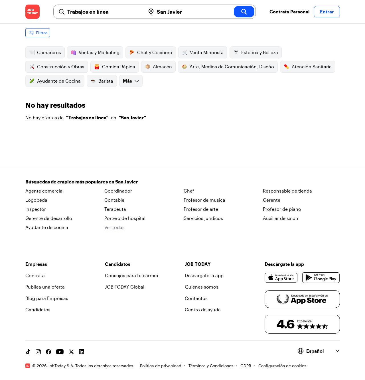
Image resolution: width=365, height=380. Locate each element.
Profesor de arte (201, 209)
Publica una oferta (45, 286)
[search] (244, 11)
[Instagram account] (38, 351)
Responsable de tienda (287, 190)
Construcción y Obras (56, 67)
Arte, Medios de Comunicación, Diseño (228, 67)
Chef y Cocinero (150, 52)
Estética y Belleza (255, 52)
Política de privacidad (160, 365)
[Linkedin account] (81, 351)
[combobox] (104, 12)
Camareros (45, 52)
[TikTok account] (28, 351)
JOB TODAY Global (124, 286)
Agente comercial (44, 190)
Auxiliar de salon (280, 218)
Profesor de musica (204, 200)
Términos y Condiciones (210, 365)
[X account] (71, 351)
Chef (189, 190)
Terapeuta (115, 209)
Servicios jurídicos (203, 218)
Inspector (35, 209)
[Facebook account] (48, 351)
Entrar (327, 11)
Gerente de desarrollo (48, 218)
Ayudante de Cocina (55, 81)
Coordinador (118, 190)
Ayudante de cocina (46, 227)
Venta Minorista (203, 52)
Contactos (196, 298)
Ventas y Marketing (95, 52)
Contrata (35, 275)
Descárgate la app (204, 275)
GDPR (245, 365)
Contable (114, 200)
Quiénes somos (201, 286)
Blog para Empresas (46, 298)
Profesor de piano (282, 209)
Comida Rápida (114, 67)
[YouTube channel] (60, 351)
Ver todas (114, 227)
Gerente (271, 200)
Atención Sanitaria (308, 67)
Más (131, 80)
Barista (101, 81)
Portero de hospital (124, 218)
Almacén (158, 67)
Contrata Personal (289, 11)
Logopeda (36, 200)
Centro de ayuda (203, 309)
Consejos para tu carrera (131, 275)
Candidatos (37, 309)
